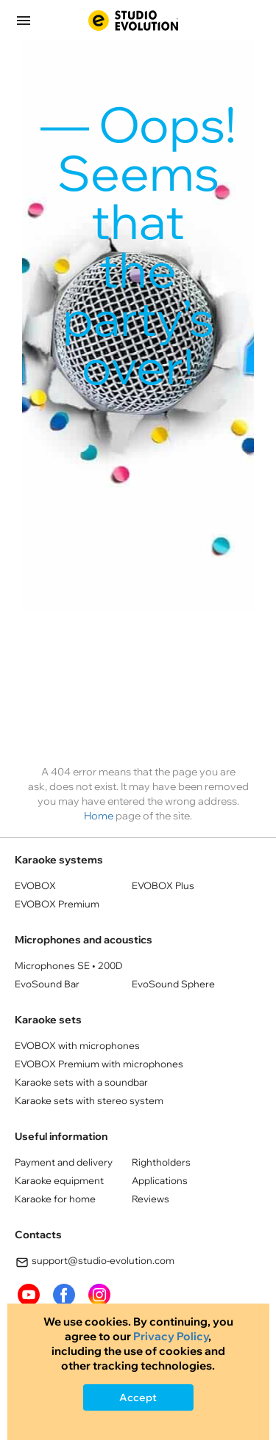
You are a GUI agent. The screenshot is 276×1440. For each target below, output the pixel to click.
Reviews (150, 1199)
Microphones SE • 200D (69, 965)
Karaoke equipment (59, 1180)
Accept (138, 1397)
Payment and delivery (64, 1162)
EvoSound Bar (47, 984)
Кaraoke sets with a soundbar (81, 1082)
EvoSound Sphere (173, 984)
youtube (28, 1294)
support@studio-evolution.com (94, 1262)
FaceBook (64, 1294)
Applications (160, 1180)
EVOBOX (35, 885)
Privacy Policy (170, 1336)
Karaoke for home (55, 1199)
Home (98, 815)
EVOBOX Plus (163, 885)
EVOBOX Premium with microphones (99, 1064)
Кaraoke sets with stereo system (89, 1100)
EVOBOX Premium (57, 904)
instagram (99, 1294)
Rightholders (161, 1162)
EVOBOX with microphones (77, 1045)
